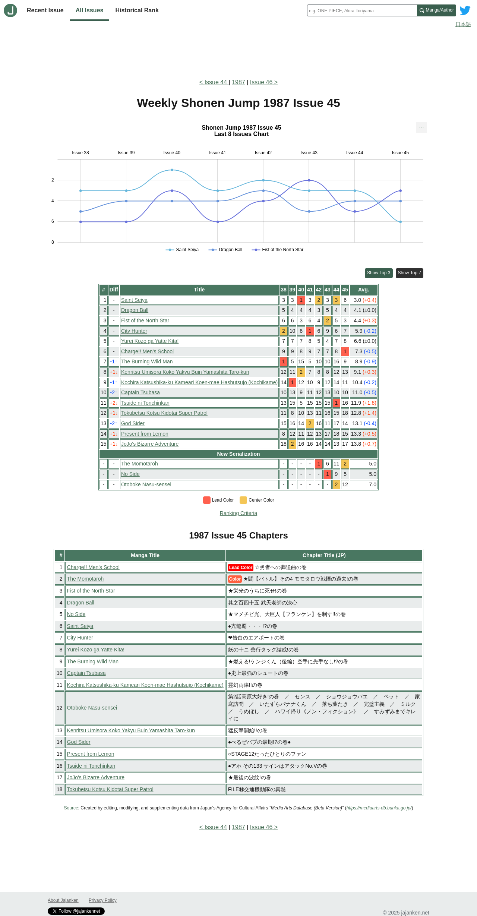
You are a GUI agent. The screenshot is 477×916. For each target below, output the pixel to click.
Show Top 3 (379, 272)
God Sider (133, 423)
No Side (130, 474)
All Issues (90, 10)
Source (71, 808)
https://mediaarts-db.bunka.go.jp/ (379, 808)
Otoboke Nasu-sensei (146, 484)
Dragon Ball (134, 310)
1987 (238, 82)
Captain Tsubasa (140, 392)
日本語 (463, 24)
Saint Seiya (134, 300)
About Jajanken (63, 900)
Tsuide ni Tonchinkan (145, 403)
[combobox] (362, 10)
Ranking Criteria (238, 513)
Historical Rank (136, 10)
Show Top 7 (409, 272)
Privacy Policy (103, 900)
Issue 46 (261, 82)
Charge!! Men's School (147, 351)
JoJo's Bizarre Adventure (150, 444)
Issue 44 (217, 82)
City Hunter (134, 331)
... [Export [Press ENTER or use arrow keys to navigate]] (421, 126)
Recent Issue (45, 10)
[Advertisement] (238, 51)
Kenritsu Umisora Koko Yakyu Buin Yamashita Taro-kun (185, 372)
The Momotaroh (139, 464)
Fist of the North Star (145, 320)
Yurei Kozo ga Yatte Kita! (150, 341)
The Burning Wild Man (147, 361)
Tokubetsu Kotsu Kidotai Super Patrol (164, 413)
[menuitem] (421, 127)
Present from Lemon (144, 434)
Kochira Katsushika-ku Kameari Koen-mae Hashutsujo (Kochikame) (199, 382)
